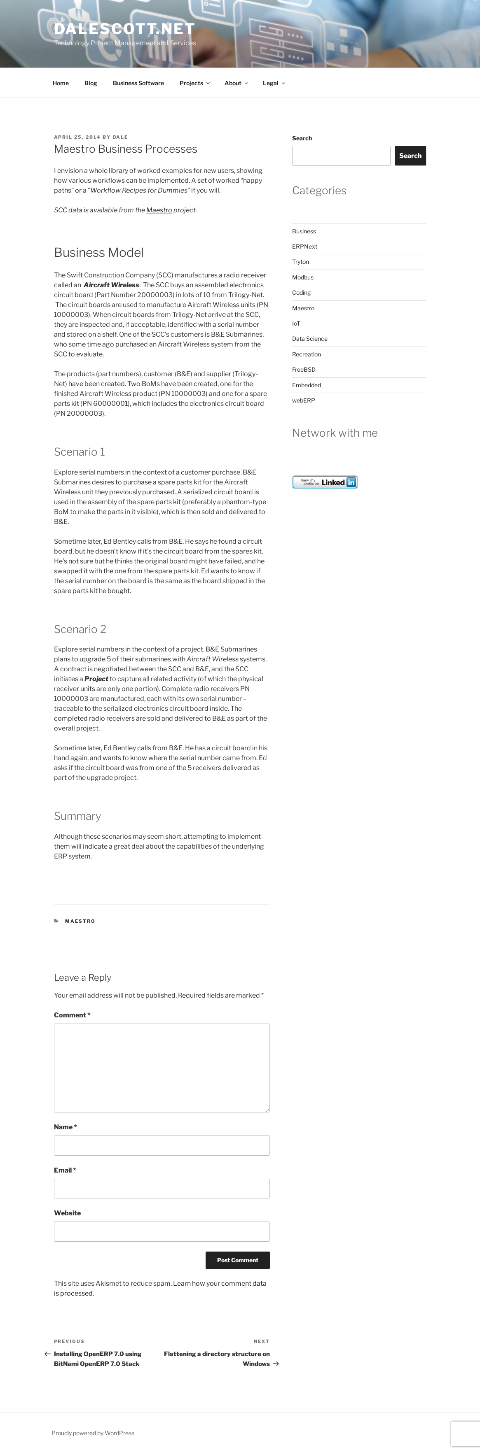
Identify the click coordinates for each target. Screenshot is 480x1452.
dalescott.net (125, 29)
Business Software (138, 82)
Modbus (303, 277)
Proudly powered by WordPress (93, 1432)
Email (65, 1170)
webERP (303, 400)
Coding (301, 292)
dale (121, 137)
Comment (72, 1015)
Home (61, 82)
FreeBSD (304, 369)
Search (302, 138)
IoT (296, 323)
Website (67, 1213)
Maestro (159, 210)
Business (304, 231)
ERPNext (304, 246)
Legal (274, 82)
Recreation (306, 354)
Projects (195, 82)
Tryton (300, 261)
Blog (90, 82)
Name (65, 1127)
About (237, 82)
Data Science (310, 338)
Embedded (306, 385)
